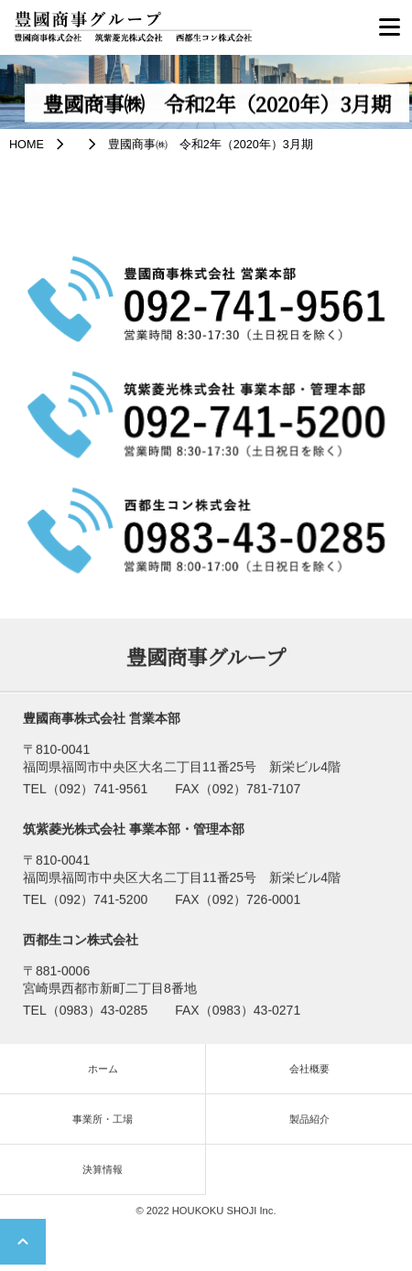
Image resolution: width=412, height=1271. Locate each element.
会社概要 (309, 1071)
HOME (26, 144)
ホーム (103, 1071)
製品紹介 (309, 1121)
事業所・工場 (102, 1121)
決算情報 (102, 1172)
